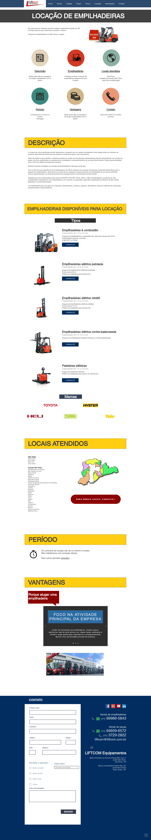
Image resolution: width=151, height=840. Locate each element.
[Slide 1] (73, 643)
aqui (118, 80)
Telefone (45, 748)
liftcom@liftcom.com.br (110, 739)
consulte (65, 558)
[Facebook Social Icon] (108, 706)
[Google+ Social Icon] (113, 706)
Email (31, 717)
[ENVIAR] (68, 812)
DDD (30, 748)
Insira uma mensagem (36, 788)
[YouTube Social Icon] (119, 706)
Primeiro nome (34, 708)
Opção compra (59, 763)
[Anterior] (45, 626)
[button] (59, 3)
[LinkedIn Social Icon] (124, 706)
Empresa (32, 726)
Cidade (31, 737)
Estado (68, 737)
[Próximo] (105, 626)
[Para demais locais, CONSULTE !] (96, 499)
